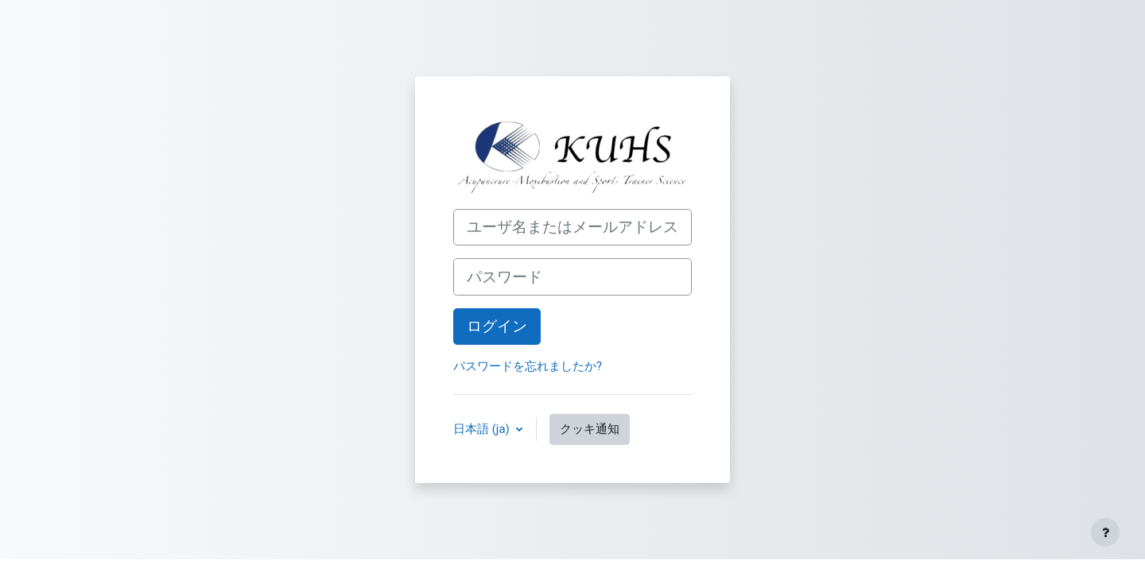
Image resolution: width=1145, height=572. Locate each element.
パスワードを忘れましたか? (527, 366)
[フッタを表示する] (1105, 532)
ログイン (497, 326)
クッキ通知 (589, 429)
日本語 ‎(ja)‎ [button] (483, 429)
